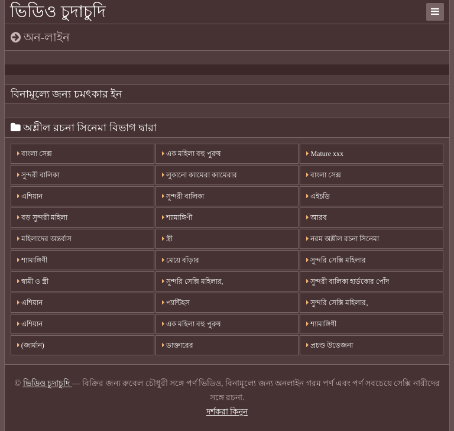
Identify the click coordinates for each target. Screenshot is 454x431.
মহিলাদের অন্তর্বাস (44, 239)
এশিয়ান (30, 196)
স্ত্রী (167, 239)
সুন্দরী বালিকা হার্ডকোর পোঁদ (347, 281)
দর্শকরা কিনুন (227, 411)
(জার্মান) (30, 345)
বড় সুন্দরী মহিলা (42, 217)
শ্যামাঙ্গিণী (177, 217)
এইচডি (318, 196)
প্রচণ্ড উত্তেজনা (329, 345)
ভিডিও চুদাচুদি (58, 11)
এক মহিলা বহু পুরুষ (191, 154)
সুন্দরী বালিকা (38, 175)
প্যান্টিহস (176, 303)
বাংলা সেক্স (34, 154)
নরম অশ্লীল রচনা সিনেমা (342, 239)
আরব (316, 217)
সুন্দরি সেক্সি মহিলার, (192, 281)
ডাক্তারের (177, 345)
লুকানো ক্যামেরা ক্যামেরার (199, 175)
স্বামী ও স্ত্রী (32, 281)
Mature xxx (324, 154)
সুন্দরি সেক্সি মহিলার (336, 260)
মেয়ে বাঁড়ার (180, 260)
